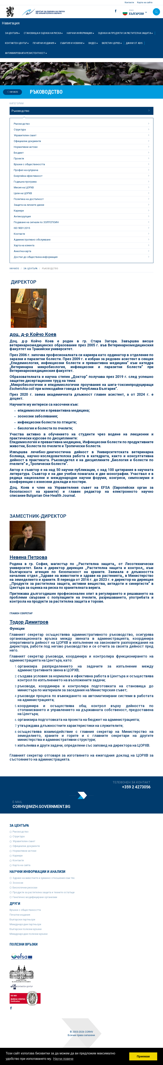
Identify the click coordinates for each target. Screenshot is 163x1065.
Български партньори (22, 919)
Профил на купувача (82, 170)
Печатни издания (44, 43)
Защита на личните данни (82, 204)
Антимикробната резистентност (26, 53)
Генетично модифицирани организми (35, 897)
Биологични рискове (25, 887)
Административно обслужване (82, 239)
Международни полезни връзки (29, 933)
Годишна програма (82, 181)
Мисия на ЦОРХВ (82, 187)
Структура (82, 129)
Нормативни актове (82, 146)
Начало (12, 92)
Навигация (11, 23)
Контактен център (17, 43)
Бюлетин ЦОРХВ (112, 43)
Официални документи (82, 141)
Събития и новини (72, 43)
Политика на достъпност (82, 199)
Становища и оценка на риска (43, 33)
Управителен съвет (82, 135)
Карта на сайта (144, 2)
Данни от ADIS (134, 43)
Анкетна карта (82, 251)
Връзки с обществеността (82, 164)
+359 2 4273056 (136, 787)
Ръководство (81, 110)
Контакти (129, 2)
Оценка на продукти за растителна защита (125, 33)
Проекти (82, 158)
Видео (93, 43)
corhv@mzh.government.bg (41, 806)
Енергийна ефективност (82, 175)
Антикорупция (82, 216)
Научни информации (80, 33)
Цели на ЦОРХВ (82, 193)
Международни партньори (25, 924)
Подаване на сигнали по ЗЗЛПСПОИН (82, 222)
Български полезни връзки (26, 929)
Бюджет (82, 152)
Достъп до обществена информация (82, 256)
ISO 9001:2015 (82, 227)
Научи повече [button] (63, 1058)
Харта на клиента (82, 245)
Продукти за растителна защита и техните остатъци (44, 892)
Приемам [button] (143, 1056)
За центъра (12, 33)
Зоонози (18, 882)
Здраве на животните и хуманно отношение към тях (44, 877)
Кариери (82, 210)
